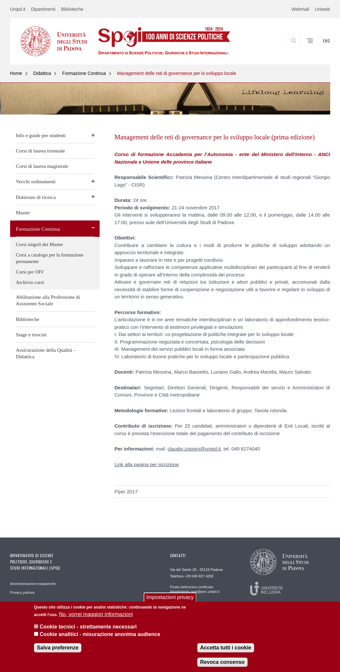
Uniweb (322, 9)
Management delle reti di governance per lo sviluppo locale (176, 73)
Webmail (300, 9)
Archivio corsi (30, 282)
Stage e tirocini (31, 334)
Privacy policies (22, 592)
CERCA (304, 48)
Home (16, 73)
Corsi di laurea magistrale (42, 166)
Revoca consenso (222, 662)
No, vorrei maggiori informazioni (96, 614)
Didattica (42, 73)
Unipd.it (17, 9)
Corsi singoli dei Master (39, 244)
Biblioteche (72, 9)
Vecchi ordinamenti (36, 181)
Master (23, 212)
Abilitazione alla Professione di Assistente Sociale (48, 300)
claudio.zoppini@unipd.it (194, 448)
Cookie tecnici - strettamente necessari (88, 627)
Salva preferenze (57, 647)
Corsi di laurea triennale (40, 150)
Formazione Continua (84, 73)
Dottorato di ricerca (36, 197)
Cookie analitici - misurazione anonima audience (100, 634)
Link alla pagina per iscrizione (147, 464)
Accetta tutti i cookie (225, 647)
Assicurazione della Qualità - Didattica (45, 353)
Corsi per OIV (30, 271)
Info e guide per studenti (41, 135)
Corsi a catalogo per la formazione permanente (50, 258)
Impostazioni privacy (170, 597)
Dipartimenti (43, 9)
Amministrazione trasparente (33, 584)
